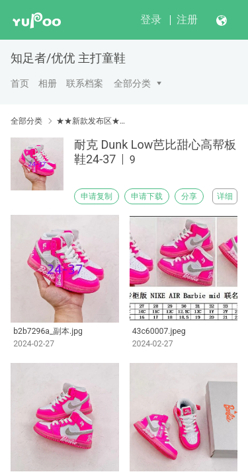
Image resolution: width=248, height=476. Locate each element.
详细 (225, 196)
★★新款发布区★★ (91, 121)
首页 (20, 83)
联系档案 (84, 83)
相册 (47, 83)
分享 (189, 196)
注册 (187, 19)
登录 (150, 19)
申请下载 (147, 196)
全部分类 (132, 83)
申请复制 (96, 196)
